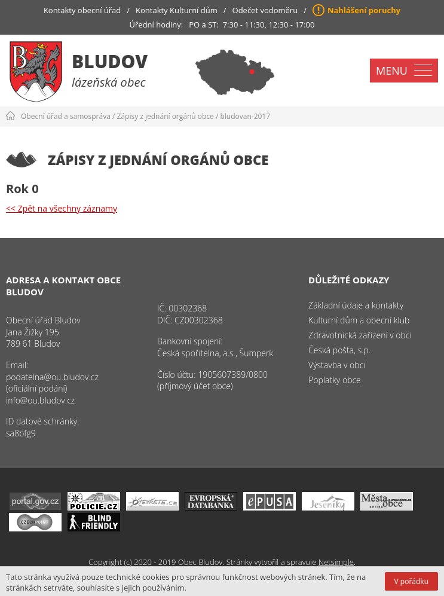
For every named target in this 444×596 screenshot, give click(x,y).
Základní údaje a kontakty (355, 305)
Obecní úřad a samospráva (66, 116)
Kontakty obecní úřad (82, 10)
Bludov (110, 61)
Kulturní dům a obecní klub (358, 320)
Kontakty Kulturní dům (177, 10)
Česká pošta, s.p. (339, 350)
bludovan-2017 (245, 116)
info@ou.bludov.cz (40, 400)
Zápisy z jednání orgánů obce (165, 116)
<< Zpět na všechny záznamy (61, 208)
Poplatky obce (334, 380)
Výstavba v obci (336, 365)
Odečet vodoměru (265, 10)
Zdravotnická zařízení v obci (360, 335)
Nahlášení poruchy (363, 10)
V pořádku (411, 581)
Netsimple (336, 562)
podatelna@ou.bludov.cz (52, 377)
